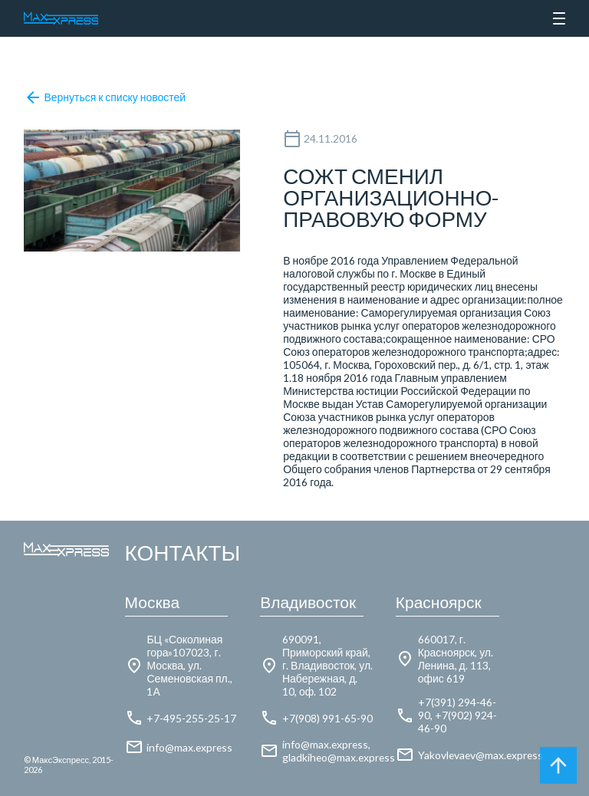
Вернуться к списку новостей (105, 97)
